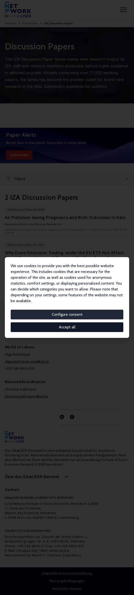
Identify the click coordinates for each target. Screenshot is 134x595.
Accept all (67, 327)
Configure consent (67, 314)
